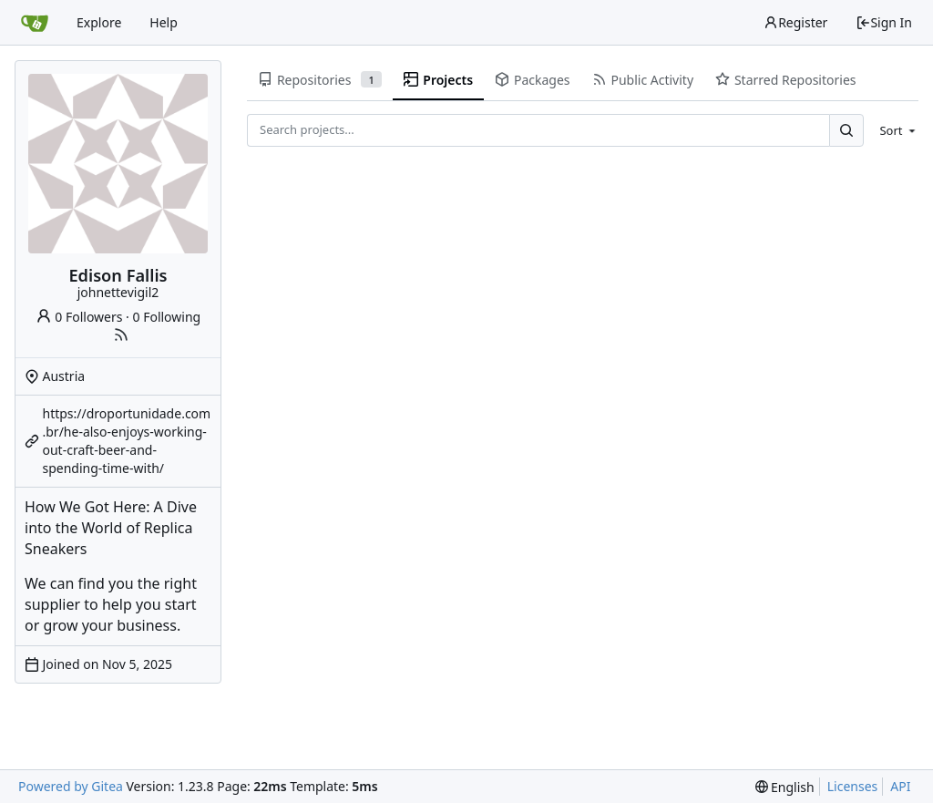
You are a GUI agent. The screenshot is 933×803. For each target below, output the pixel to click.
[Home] (34, 22)
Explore (99, 22)
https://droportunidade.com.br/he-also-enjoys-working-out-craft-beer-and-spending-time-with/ (127, 441)
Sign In (884, 22)
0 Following (167, 316)
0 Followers (79, 316)
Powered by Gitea (70, 786)
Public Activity (642, 79)
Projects (438, 79)
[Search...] (846, 130)
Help (163, 22)
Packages (532, 79)
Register (795, 22)
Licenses (852, 786)
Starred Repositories (785, 79)
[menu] (894, 130)
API (900, 786)
